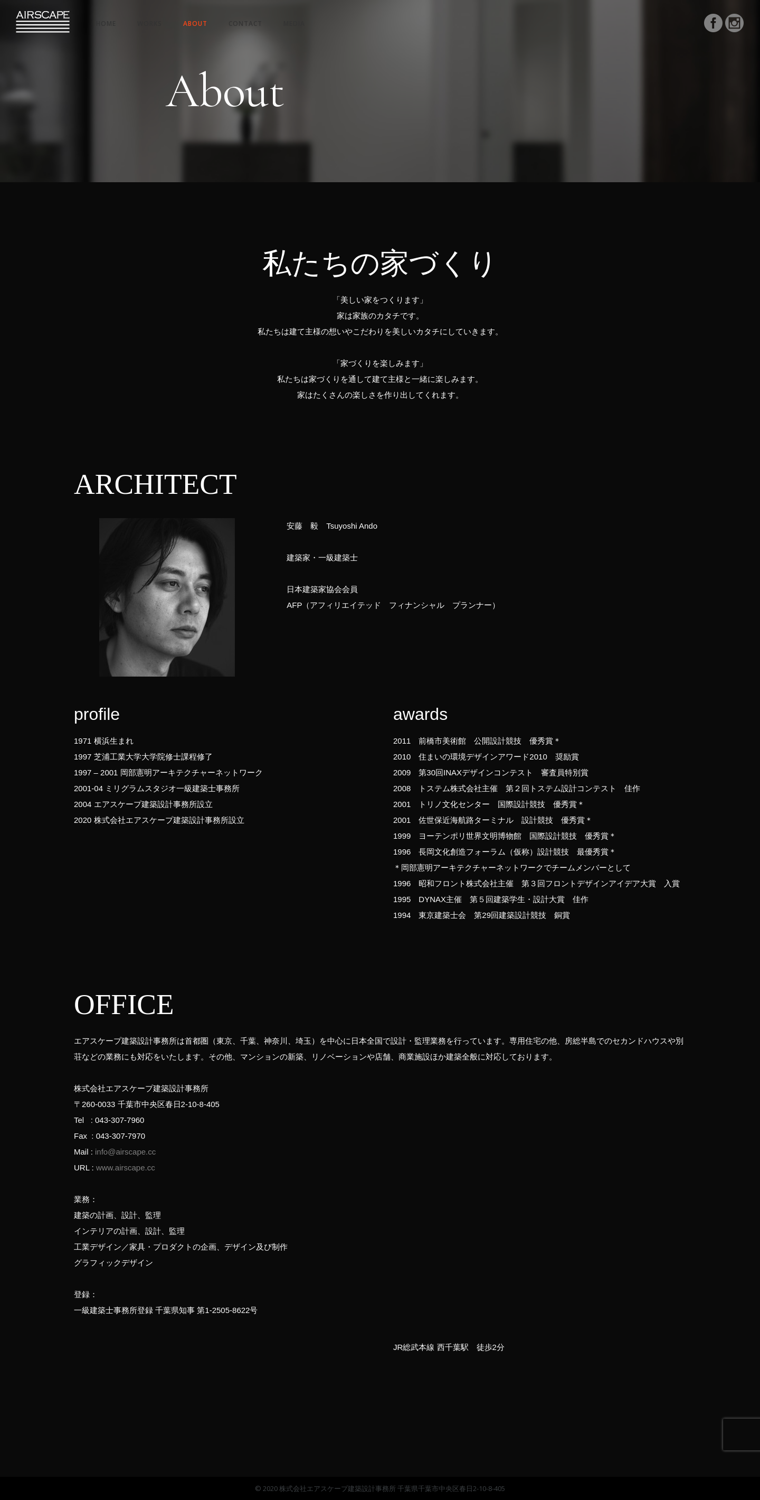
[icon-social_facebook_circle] (713, 24)
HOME (106, 23)
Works (149, 23)
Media (294, 23)
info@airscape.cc (125, 1151)
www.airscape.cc (125, 1167)
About (195, 23)
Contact (245, 23)
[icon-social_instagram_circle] (734, 24)
